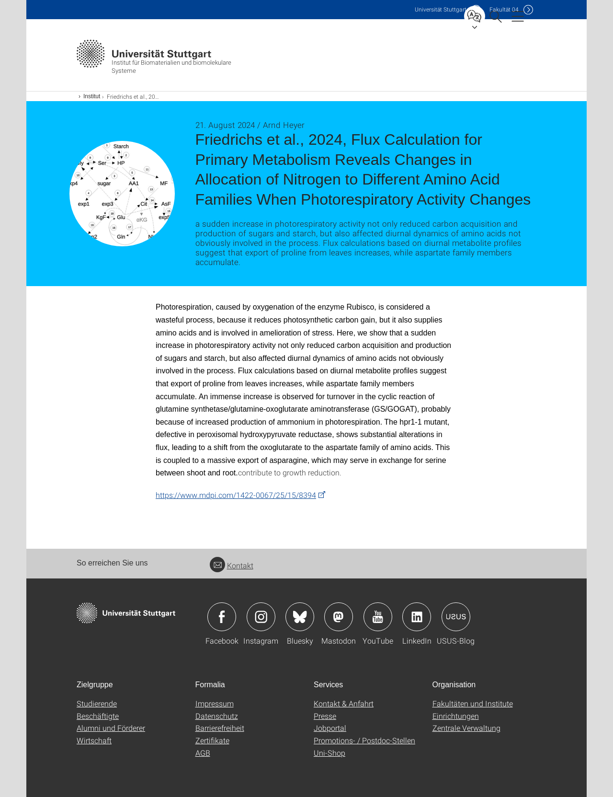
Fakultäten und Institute (472, 703)
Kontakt (231, 565)
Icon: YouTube (377, 616)
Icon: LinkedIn (416, 616)
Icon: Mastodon (338, 616)
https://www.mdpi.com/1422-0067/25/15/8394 (236, 495)
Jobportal (330, 728)
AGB (202, 753)
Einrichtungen (455, 716)
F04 (504, 9)
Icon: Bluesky (299, 616)
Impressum (214, 703)
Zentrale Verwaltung (466, 728)
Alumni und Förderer (111, 728)
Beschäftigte (98, 716)
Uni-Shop (329, 753)
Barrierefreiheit (219, 728)
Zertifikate (212, 740)
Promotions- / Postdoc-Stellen (364, 740)
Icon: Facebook (221, 616)
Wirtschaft (94, 740)
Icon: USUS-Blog (456, 616)
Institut (91, 96)
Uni (440, 9)
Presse (325, 716)
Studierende (97, 703)
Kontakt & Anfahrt (344, 703)
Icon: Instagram (261, 616)
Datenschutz (216, 716)
